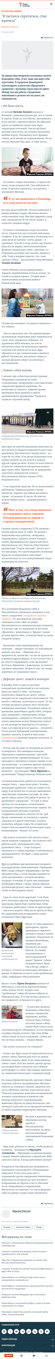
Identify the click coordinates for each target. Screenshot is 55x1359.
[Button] (47, 37)
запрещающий (10, 738)
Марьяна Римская (10, 27)
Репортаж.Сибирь (12, 11)
